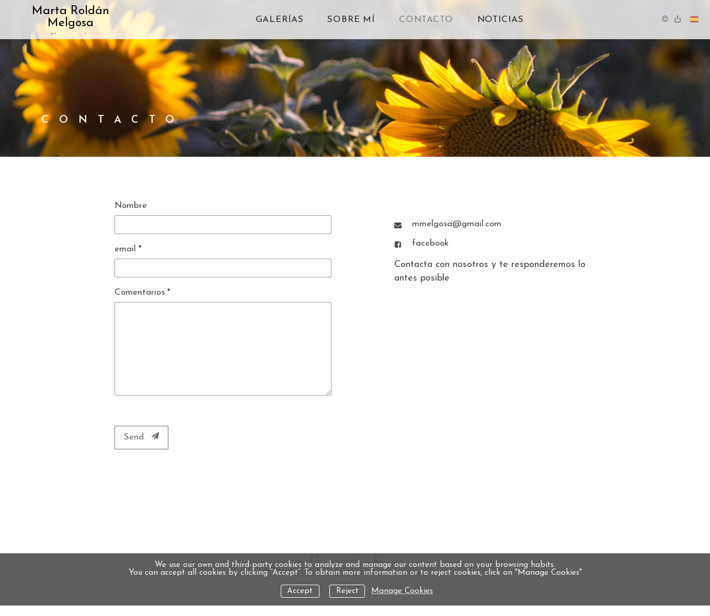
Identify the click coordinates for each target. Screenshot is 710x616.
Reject (347, 591)
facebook (430, 243)
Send (141, 436)
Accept (300, 591)
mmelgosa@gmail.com (456, 223)
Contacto (426, 19)
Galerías (280, 19)
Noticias (500, 19)
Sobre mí (351, 19)
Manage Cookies (402, 591)
